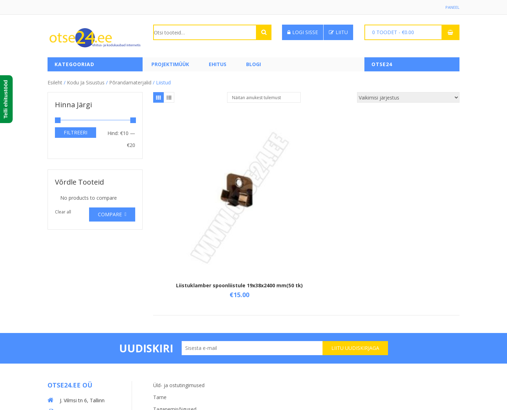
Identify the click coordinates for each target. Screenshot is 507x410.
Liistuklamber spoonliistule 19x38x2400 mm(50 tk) (204, 216)
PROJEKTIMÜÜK (170, 64)
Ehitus (217, 64)
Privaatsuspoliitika (173, 353)
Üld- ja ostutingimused (179, 317)
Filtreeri (75, 130)
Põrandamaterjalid (130, 80)
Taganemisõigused (174, 341)
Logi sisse (302, 32)
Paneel (452, 7)
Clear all (63, 210)
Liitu (338, 32)
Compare (110, 213)
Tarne (160, 329)
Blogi (253, 64)
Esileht (55, 80)
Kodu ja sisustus (86, 80)
